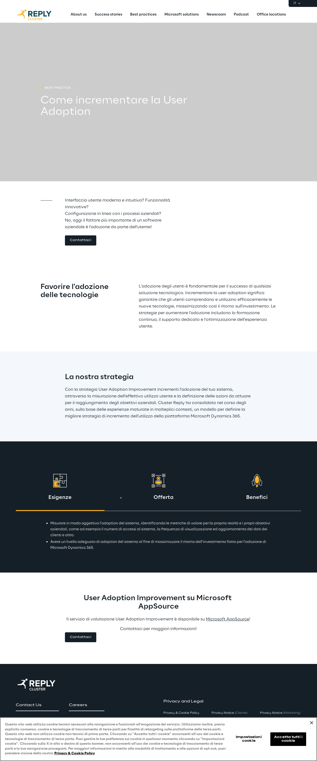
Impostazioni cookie (248, 739)
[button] (80, 240)
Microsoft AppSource (227, 619)
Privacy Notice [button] (229, 713)
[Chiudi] (311, 722)
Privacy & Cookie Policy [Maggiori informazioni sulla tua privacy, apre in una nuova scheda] (74, 753)
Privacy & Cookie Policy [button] (181, 713)
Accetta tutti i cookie (288, 739)
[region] (158, 739)
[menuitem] (79, 15)
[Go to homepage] (39, 15)
